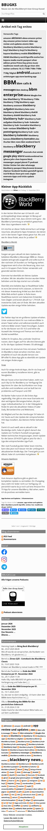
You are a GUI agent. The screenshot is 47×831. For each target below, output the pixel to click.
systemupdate (38, 800)
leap (18, 783)
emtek (40, 152)
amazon (7, 38)
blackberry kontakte (23, 138)
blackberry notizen (8, 764)
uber (23, 165)
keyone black (26, 159)
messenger (8, 162)
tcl (5, 803)
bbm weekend (27, 142)
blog (26, 769)
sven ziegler (30, 173)
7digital (12, 73)
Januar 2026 (6, 623)
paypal (18, 162)
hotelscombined (32, 156)
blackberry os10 (37, 764)
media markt (17, 60)
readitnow (8, 65)
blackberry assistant (12, 105)
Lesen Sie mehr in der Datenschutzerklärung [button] (13, 819)
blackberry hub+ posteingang (15, 744)
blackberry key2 (10, 747)
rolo (18, 795)
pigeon (4, 792)
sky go (27, 65)
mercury (12, 786)
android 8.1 (35, 73)
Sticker (6, 165)
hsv (42, 57)
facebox (24, 171)
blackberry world (18, 57)
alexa (25, 38)
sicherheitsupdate (8, 800)
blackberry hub (28, 115)
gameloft (32, 171)
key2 (3, 783)
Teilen (22, 510)
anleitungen (9, 76)
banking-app (30, 76)
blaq (24, 168)
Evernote (31, 775)
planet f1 (25, 162)
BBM (9, 82)
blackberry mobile (19, 53)
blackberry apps (27, 102)
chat (34, 152)
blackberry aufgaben (16, 739)
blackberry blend (11, 112)
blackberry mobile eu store (20, 755)
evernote (7, 176)
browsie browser (34, 168)
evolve (37, 57)
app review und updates (20, 42)
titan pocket (40, 803)
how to (11, 781)
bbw (5, 99)
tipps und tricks (19, 176)
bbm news (16, 142)
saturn (14, 797)
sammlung (5, 797)
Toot (5, 510)
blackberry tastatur (29, 767)
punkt (27, 792)
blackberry (8, 47)
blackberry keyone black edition (22, 750)
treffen (17, 805)
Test (10, 803)
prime (13, 63)
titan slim (35, 65)
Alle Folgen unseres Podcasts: (15, 579)
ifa (18, 781)
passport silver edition (34, 789)
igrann (40, 171)
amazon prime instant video (20, 41)
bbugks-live (36, 95)
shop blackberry (26, 797)
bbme (27, 95)
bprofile (29, 57)
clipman (7, 171)
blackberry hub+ (13, 118)
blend (20, 769)
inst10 (6, 173)
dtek (18, 772)
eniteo (28, 505)
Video (3, 811)
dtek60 (4, 775)
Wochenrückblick (36, 811)
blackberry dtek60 (11, 115)
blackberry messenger (20, 753)
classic (11, 772)
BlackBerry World (8, 769)
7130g (6, 73)
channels (27, 152)
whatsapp (30, 165)
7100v (33, 68)
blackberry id (9, 146)
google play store (13, 156)
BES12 (6, 736)
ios (41, 156)
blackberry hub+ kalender (26, 122)
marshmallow (28, 783)
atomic (25, 44)
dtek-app (26, 772)
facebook (15, 171)
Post (13, 510)
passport (20, 789)
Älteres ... (5, 635)
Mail (5, 513)
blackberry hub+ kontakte (16, 125)
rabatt (6, 795)
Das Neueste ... (8, 632)
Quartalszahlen (38, 792)
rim (12, 795)
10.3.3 (21, 68)
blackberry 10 (15, 99)
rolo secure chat (29, 795)
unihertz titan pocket (24, 808)
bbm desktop (22, 90)
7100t (27, 68)
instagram (8, 179)
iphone (6, 159)
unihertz (14, 68)
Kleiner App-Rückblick (16, 186)
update (30, 176)
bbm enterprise (26, 733)
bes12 (37, 142)
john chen (15, 159)
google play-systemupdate (21, 778)
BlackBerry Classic (8, 741)
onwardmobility (7, 789)
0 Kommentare (27, 498)
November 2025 (8, 629)
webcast (11, 811)
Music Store (15, 173)
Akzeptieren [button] (23, 827)
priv (23, 173)
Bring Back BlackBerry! (28, 646)
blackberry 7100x (31, 99)
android (23, 72)
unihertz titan (7, 808)
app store (19, 76)
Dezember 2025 (8, 626)
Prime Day (21, 63)
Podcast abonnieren (11, 612)
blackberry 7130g (11, 102)
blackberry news (25, 759)
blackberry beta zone (24, 109)
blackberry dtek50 (29, 112)
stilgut (28, 800)
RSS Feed (8, 536)
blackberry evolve (22, 47)
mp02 (29, 786)
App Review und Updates (10, 498)
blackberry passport (12, 168)
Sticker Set (15, 165)
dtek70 (11, 775)
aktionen (16, 38)
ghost (6, 778)
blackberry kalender (15, 135)
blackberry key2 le (18, 50)
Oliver (15, 190)
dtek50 (35, 772)
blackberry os (24, 764)
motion (21, 786)
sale (22, 65)
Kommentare (10, 539)
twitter (6, 68)
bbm (31, 44)
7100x (38, 68)
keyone (6, 60)
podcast (34, 162)
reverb (17, 65)
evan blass (21, 775)
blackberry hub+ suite (28, 132)
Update (38, 808)
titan (31, 803)
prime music (32, 63)
